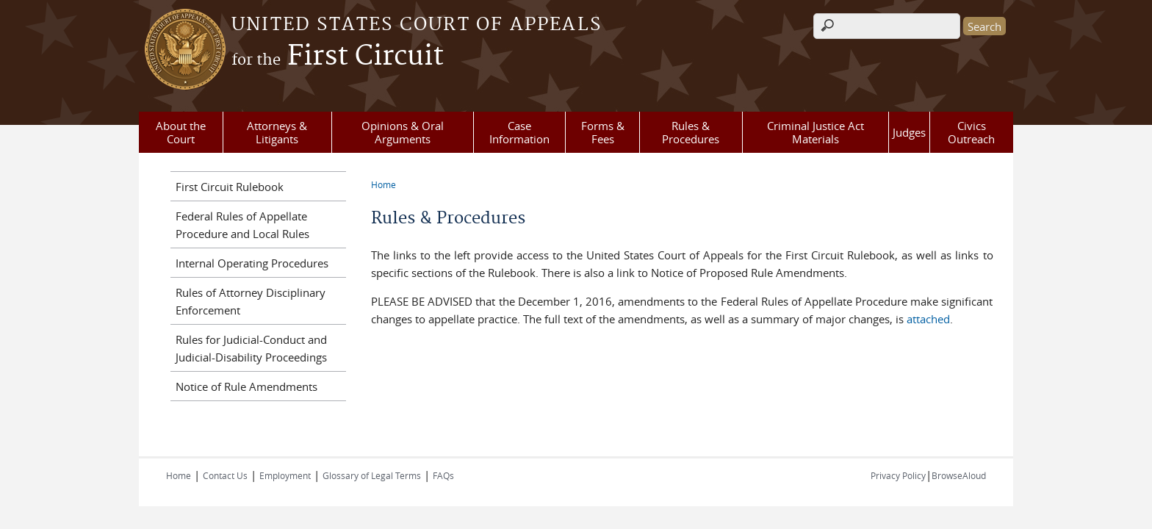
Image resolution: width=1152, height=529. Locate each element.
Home (383, 184)
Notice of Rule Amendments (246, 386)
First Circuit (337, 56)
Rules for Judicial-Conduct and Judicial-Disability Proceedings (251, 348)
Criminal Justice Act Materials (815, 132)
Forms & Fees (602, 132)
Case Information (519, 132)
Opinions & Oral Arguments (402, 132)
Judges (909, 132)
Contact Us (225, 475)
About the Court (181, 132)
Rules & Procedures (690, 132)
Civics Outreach (971, 132)
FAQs (443, 475)
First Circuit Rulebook (230, 186)
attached (928, 319)
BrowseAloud (959, 475)
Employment (285, 475)
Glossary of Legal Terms (372, 475)
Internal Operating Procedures (252, 263)
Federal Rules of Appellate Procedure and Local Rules (242, 225)
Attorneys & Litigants (277, 132)
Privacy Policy (898, 475)
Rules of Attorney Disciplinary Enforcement (250, 301)
